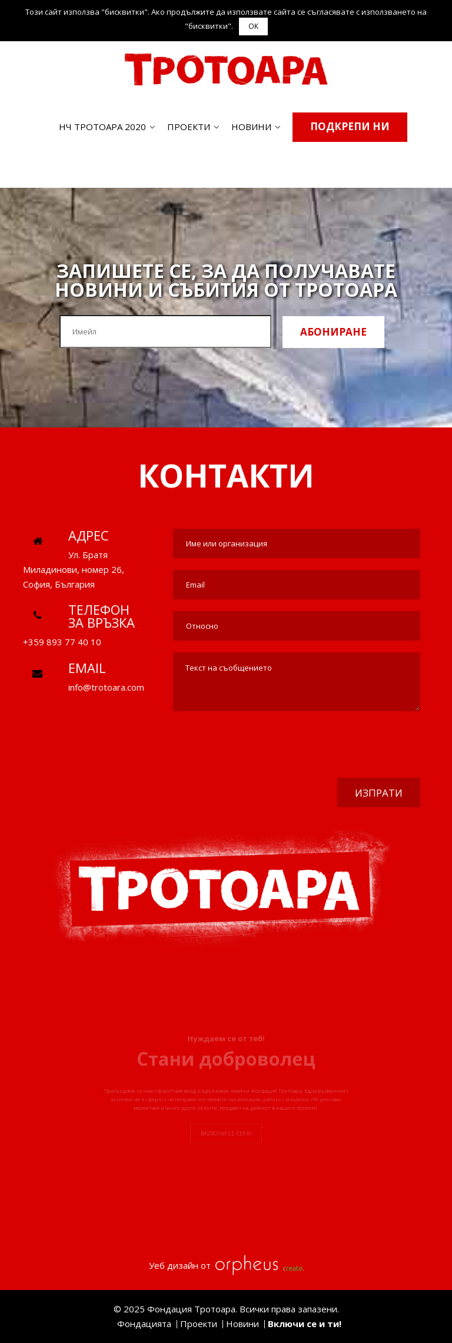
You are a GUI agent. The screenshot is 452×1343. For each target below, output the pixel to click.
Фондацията (144, 1323)
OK (253, 26)
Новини (251, 126)
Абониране (333, 332)
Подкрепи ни (350, 126)
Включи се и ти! (304, 1323)
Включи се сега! (226, 1159)
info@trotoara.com (106, 687)
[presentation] (330, 746)
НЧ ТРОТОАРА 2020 (102, 126)
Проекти (188, 126)
